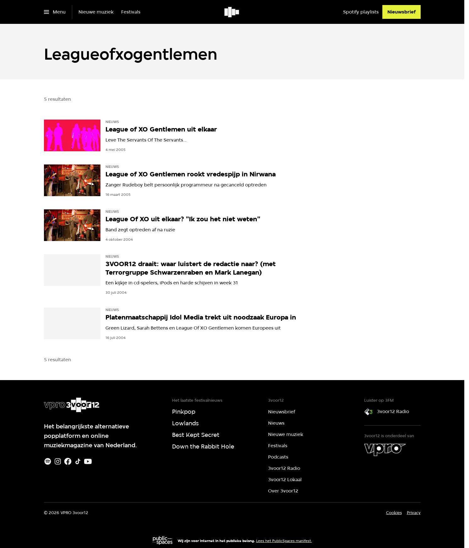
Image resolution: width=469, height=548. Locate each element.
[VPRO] (385, 449)
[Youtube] (88, 461)
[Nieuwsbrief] (401, 12)
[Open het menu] (54, 12)
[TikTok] (78, 461)
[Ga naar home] (232, 12)
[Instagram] (58, 461)
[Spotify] (47, 461)
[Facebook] (68, 461)
